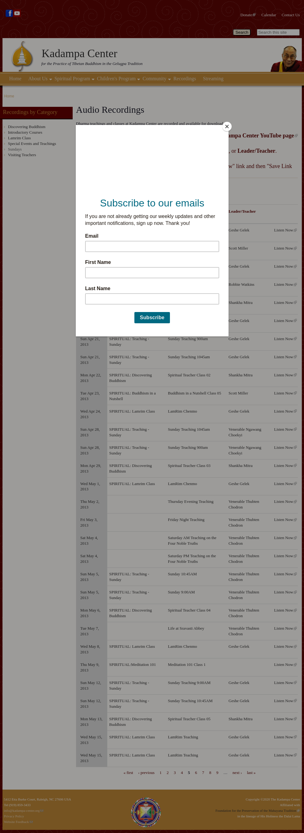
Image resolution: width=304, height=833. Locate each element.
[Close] (227, 126)
